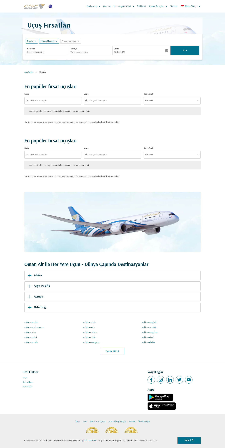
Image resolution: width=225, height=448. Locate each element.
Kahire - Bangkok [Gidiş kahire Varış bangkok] (149, 322)
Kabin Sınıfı (148, 94)
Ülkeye (77, 422)
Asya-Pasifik (38, 286)
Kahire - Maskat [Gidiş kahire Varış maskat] (31, 322)
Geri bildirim (27, 382)
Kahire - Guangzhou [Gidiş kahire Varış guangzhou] (91, 342)
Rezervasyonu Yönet (124, 6)
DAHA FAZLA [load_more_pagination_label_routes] (112, 351)
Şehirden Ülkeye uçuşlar (117, 422)
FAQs (24, 378)
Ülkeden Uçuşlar (144, 422)
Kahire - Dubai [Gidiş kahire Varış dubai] (30, 337)
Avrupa (35, 296)
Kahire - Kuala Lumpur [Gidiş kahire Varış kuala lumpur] (34, 327)
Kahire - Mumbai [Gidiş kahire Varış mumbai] (149, 327)
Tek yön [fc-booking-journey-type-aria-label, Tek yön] (30, 41)
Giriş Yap (107, 6)
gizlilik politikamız (89, 440)
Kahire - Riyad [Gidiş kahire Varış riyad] (148, 337)
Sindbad (173, 6)
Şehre (85, 422)
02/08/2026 (119, 52)
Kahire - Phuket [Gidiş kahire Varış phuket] (148, 342)
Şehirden (132, 422)
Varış (86, 94)
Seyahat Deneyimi (159, 6)
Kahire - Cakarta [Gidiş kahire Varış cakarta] (90, 332)
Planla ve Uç (94, 6)
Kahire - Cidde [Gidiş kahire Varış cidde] (89, 337)
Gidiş (116, 49)
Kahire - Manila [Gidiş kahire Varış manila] (31, 342)
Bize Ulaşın (27, 387)
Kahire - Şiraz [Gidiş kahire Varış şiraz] (30, 332)
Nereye (73, 49)
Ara (185, 50)
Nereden (31, 49)
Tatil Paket (141, 6)
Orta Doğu (37, 307)
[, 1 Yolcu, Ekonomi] (47, 41)
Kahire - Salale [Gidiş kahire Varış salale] (89, 322)
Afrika (34, 275)
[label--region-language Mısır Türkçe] (191, 6)
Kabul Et (189, 440)
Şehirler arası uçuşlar (97, 422)
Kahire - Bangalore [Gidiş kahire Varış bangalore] (150, 332)
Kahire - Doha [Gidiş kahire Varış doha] (89, 327)
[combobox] (46, 52)
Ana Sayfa (28, 72)
